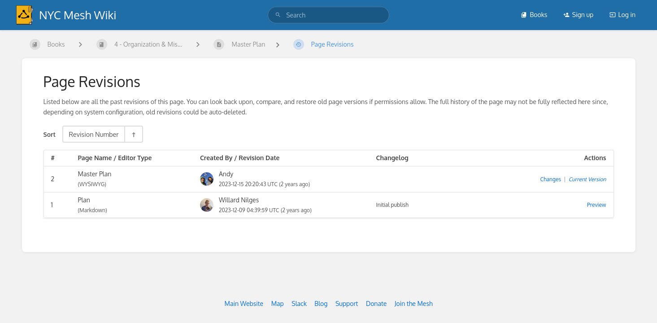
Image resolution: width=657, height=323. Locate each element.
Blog (320, 303)
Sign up (578, 14)
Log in (622, 14)
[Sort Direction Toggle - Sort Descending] (133, 134)
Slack (299, 303)
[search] (328, 15)
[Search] (278, 15)
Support (346, 303)
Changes (550, 179)
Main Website (243, 303)
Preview (596, 204)
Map (277, 303)
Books (534, 14)
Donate (376, 303)
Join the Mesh (414, 303)
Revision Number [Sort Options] (93, 134)
